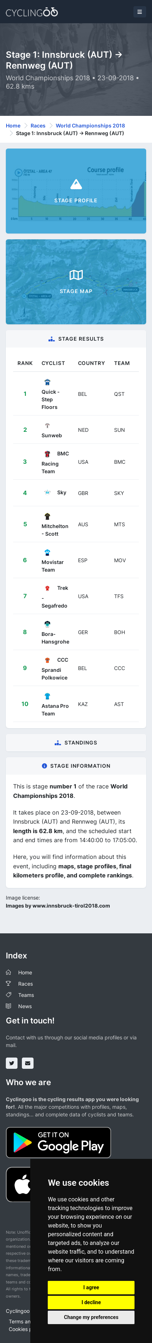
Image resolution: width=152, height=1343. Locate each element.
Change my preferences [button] (91, 1317)
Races (38, 125)
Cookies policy (26, 1329)
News (25, 1006)
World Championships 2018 (90, 125)
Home (13, 125)
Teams (26, 995)
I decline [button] (91, 1302)
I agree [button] (91, 1287)
